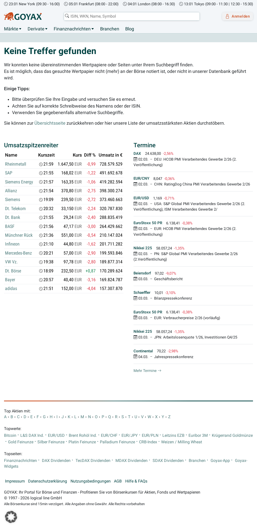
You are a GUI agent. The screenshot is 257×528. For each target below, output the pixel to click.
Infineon (12, 244)
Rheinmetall (15, 164)
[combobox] (130, 16)
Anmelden (235, 16)
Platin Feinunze (82, 442)
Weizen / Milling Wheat (181, 442)
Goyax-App (220, 460)
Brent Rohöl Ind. (83, 435)
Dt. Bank (12, 217)
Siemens (12, 199)
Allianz (11, 191)
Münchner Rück (19, 235)
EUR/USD (56, 435)
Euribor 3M (198, 435)
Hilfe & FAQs (136, 481)
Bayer (10, 279)
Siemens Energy (19, 181)
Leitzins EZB (173, 435)
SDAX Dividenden (168, 460)
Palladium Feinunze (117, 442)
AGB (118, 481)
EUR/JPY (129, 435)
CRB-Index (148, 442)
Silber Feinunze (51, 442)
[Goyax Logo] (23, 16)
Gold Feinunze (20, 442)
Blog (129, 28)
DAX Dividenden (56, 460)
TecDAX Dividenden (93, 460)
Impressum (15, 481)
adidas (11, 288)
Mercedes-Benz (18, 253)
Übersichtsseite (50, 123)
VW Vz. (11, 262)
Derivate (36, 28)
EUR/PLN (150, 435)
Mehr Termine (147, 370)
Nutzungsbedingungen (91, 481)
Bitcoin (10, 435)
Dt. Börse (13, 270)
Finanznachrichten (72, 28)
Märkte (11, 28)
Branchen (109, 28)
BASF (10, 226)
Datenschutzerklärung (47, 481)
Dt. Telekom (15, 208)
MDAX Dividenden (131, 460)
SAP (8, 173)
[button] (11, 517)
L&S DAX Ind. (32, 435)
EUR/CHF (109, 435)
